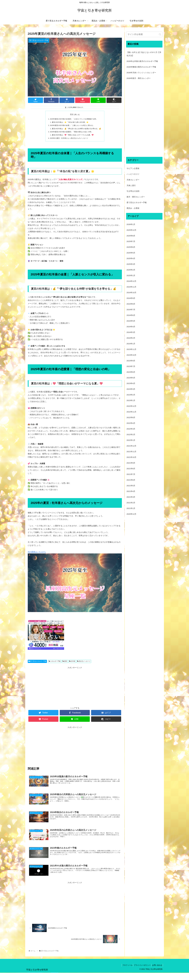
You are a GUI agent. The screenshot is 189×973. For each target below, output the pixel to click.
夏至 (65, 662)
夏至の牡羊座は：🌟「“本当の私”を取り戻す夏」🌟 (69, 122)
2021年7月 (131, 474)
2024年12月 (131, 281)
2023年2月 (131, 395)
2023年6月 (131, 372)
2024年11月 (131, 287)
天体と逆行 (131, 185)
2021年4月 (131, 491)
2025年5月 (131, 253)
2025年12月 (131, 230)
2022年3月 (131, 429)
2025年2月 (131, 270)
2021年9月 (131, 463)
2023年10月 (131, 355)
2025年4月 (131, 258)
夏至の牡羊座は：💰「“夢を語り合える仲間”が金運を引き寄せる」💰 (76, 129)
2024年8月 (131, 304)
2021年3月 (131, 497)
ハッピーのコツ (133, 174)
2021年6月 (131, 480)
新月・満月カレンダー (136, 197)
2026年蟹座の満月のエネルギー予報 (141, 67)
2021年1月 (131, 508)
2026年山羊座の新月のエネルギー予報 (142, 61)
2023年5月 (131, 378)
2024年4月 (131, 327)
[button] (160, 34)
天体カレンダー (133, 180)
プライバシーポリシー (140, 965)
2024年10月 (131, 292)
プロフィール (124, 965)
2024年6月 (131, 315)
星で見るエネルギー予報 (37, 662)
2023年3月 (131, 389)
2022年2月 (131, 434)
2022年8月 (131, 417)
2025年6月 (131, 247)
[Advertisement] (75, 687)
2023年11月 (131, 349)
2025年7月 (131, 241)
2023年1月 (131, 400)
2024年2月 (131, 338)
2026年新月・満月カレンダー (139, 78)
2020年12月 (131, 514)
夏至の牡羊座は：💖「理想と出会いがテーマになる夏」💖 (72, 135)
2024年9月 (131, 298)
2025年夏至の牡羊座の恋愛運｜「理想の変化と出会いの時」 (71, 132)
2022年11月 (131, 412)
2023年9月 (131, 361)
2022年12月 (131, 406)
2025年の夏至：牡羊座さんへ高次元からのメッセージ (68, 138)
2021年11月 (131, 451)
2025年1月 (131, 275)
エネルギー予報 (54, 662)
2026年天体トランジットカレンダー (141, 73)
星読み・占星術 (133, 208)
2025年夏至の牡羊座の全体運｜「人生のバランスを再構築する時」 (73, 119)
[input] (144, 34)
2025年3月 (131, 264)
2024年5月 (131, 321)
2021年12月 (131, 446)
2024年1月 (131, 344)
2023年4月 (131, 383)
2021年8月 (131, 469)
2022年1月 (131, 440)
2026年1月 (131, 224)
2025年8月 (131, 236)
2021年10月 (131, 457)
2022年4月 (131, 423)
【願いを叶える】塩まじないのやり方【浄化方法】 (144, 54)
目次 (72, 114)
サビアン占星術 (133, 168)
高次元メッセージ (83, 662)
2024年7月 (131, 310)
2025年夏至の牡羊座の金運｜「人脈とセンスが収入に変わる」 (72, 125)
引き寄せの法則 (133, 191)
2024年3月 (131, 332)
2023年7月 (131, 366)
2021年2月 (131, 503)
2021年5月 (131, 486)
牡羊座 (72, 662)
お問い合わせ (156, 965)
